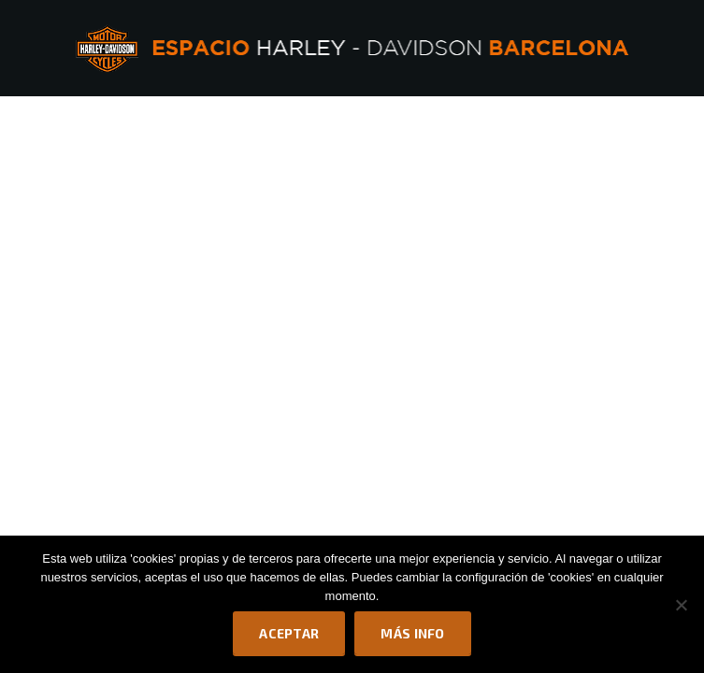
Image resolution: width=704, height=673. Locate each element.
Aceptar (289, 633)
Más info (412, 633)
